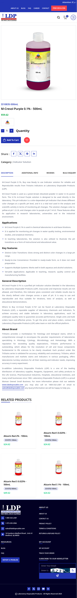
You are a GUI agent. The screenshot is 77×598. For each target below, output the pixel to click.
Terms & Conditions (47, 528)
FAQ (29, 8)
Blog (3, 548)
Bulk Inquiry (69, 173)
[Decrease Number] (2, 130)
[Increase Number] (11, 131)
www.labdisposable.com (13, 385)
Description (7, 173)
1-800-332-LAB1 (9, 518)
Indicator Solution (22, 162)
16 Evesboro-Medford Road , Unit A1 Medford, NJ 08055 (17, 534)
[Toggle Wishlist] (27, 140)
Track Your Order (46, 553)
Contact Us (44, 519)
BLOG (23, 8)
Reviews (50, 173)
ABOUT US (15, 8)
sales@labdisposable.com (13, 388)
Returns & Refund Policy (49, 533)
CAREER (36, 8)
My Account (44, 548)
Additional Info (30, 173)
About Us (43, 514)
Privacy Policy (45, 523)
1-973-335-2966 (9, 523)
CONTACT (45, 8)
